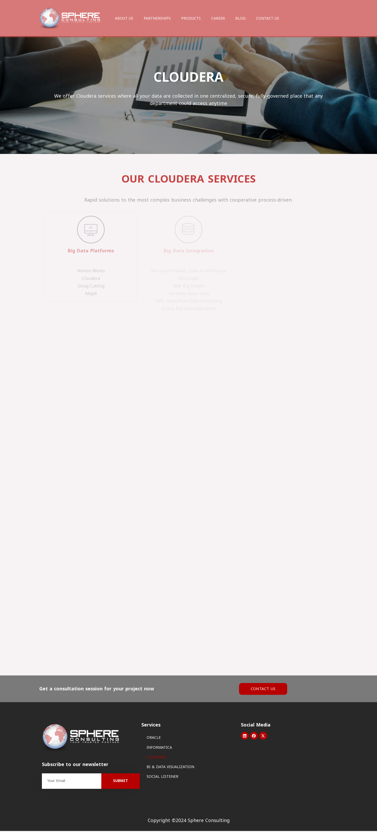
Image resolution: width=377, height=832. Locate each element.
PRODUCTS (191, 18)
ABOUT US (124, 18)
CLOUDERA (156, 758)
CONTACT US (267, 18)
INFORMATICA (159, 748)
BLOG (240, 18)
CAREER (218, 18)
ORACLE (154, 738)
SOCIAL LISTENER (162, 777)
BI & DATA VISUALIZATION (170, 768)
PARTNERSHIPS (157, 18)
